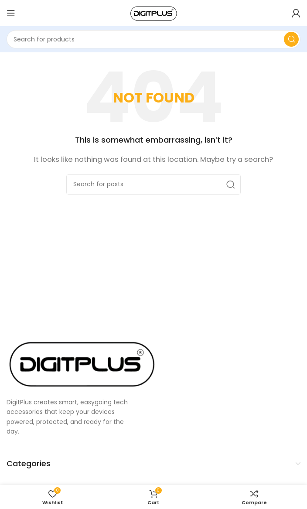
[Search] (153, 39)
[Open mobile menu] (11, 13)
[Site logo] (153, 12)
